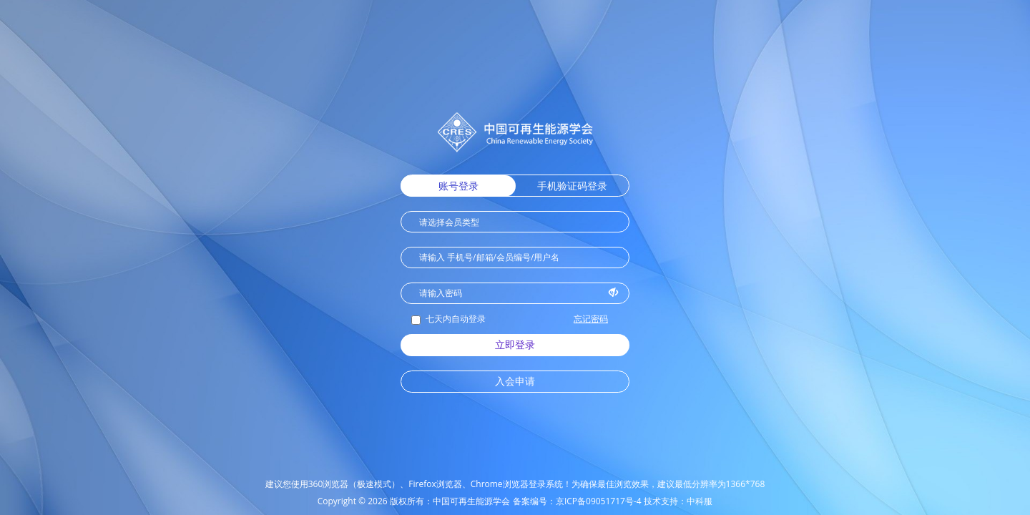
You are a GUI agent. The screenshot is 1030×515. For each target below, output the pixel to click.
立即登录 (515, 344)
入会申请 (515, 381)
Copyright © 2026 (353, 501)
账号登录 (458, 185)
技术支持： (665, 501)
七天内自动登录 (448, 319)
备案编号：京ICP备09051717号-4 (577, 501)
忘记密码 (591, 319)
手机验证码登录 (572, 185)
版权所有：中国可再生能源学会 (450, 501)
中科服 (699, 501)
